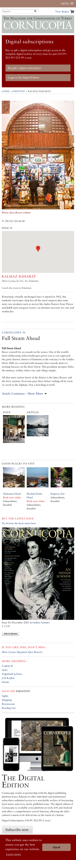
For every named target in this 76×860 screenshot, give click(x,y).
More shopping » (15, 661)
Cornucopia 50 (13, 332)
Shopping (7, 699)
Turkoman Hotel (12, 493)
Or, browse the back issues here (19, 523)
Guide (6, 91)
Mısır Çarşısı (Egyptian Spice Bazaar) (22, 651)
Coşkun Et (7, 665)
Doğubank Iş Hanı (12, 673)
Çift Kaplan (8, 677)
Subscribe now (17, 829)
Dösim (5, 681)
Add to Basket (10, 634)
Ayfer (5, 669)
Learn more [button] (13, 854)
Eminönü (19, 91)
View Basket (62, 11)
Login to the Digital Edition (23, 77)
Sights (5, 695)
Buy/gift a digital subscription (24, 68)
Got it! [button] (56, 847)
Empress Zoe (58, 493)
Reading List (9, 707)
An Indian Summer (40, 622)
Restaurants (8, 703)
